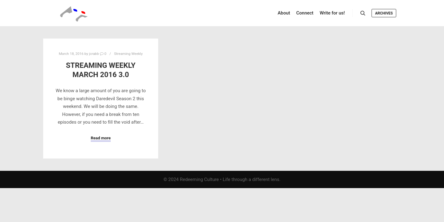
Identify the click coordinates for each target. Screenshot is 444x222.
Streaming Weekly (128, 53)
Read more (101, 138)
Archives (384, 13)
